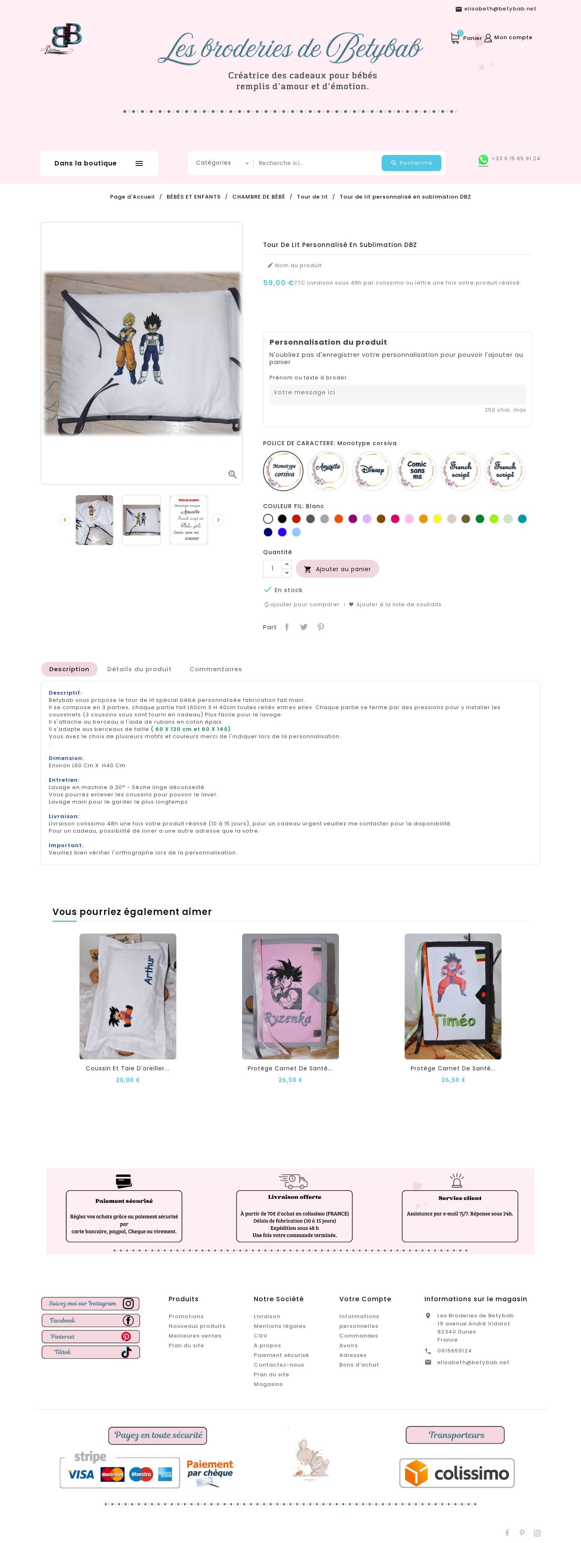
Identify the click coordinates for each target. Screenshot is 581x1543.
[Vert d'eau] (508, 519)
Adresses (353, 1355)
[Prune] (353, 519)
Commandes (358, 1336)
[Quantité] (272, 569)
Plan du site (186, 1345)
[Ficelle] (452, 519)
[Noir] (282, 519)
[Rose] (409, 519)
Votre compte (365, 1299)
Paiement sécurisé (281, 1355)
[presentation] (65, 520)
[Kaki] (466, 519)
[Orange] (339, 519)
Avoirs (348, 1345)
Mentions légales (280, 1326)
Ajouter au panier (337, 569)
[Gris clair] (325, 519)
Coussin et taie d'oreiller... (127, 1068)
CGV (261, 1336)
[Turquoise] (522, 519)
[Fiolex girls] (505, 471)
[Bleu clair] (296, 532)
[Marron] (381, 519)
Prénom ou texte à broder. (309, 377)
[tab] (69, 669)
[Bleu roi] (282, 532)
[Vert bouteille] (480, 519)
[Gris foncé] (310, 519)
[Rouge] (296, 519)
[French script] (461, 471)
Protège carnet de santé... (290, 1068)
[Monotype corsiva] (283, 471)
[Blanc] (268, 519)
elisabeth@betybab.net (473, 1362)
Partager (286, 626)
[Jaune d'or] (423, 519)
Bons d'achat (359, 1365)
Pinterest (320, 626)
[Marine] (268, 532)
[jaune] (438, 519)
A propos (267, 1345)
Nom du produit (294, 265)
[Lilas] (367, 519)
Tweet (303, 626)
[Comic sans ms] (416, 471)
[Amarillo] (327, 471)
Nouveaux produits (197, 1326)
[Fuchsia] (395, 519)
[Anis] (494, 519)
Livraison (267, 1316)
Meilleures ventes (195, 1336)
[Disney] (372, 471)
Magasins (268, 1384)
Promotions (186, 1316)
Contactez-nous (279, 1365)
